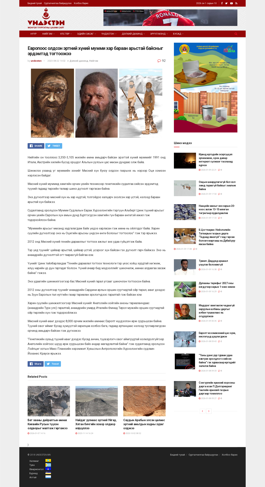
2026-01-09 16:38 (207, 269)
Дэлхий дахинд (132, 33)
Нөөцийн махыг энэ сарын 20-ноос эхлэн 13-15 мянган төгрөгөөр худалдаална (217, 209)
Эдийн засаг (85, 33)
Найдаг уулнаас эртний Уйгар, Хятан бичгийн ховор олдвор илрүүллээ (95, 424)
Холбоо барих (81, 3)
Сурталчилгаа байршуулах (58, 3)
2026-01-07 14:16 (36, 433)
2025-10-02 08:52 (132, 433)
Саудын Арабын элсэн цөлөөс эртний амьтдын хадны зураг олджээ (144, 424)
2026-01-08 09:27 (207, 398)
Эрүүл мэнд (157, 33)
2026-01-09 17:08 (183, 249)
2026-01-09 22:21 (207, 170)
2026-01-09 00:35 (207, 321)
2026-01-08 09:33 (207, 371)
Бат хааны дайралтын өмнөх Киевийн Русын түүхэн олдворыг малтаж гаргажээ (47, 424)
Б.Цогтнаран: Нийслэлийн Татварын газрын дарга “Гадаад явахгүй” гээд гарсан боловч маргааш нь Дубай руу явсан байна (217, 237)
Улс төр (64, 33)
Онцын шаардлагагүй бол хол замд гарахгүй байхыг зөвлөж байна (217, 185)
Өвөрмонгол (36, 469)
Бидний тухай (35, 3)
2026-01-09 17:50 (207, 194)
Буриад (33, 473)
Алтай (32, 477)
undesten (36, 60)
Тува (32, 465)
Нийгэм (47, 33)
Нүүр (33, 33)
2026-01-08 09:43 (207, 341)
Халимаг (34, 461)
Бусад (177, 33)
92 (162, 61)
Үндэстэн (107, 33)
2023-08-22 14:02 (56, 60)
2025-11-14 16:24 (84, 433)
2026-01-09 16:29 (207, 291)
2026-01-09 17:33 (207, 218)
